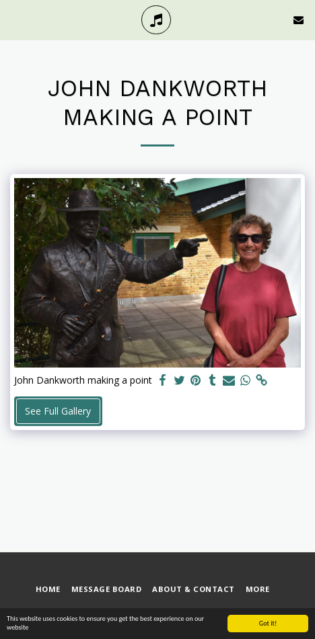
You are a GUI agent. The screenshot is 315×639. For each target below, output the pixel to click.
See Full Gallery (58, 410)
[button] (14, 19)
